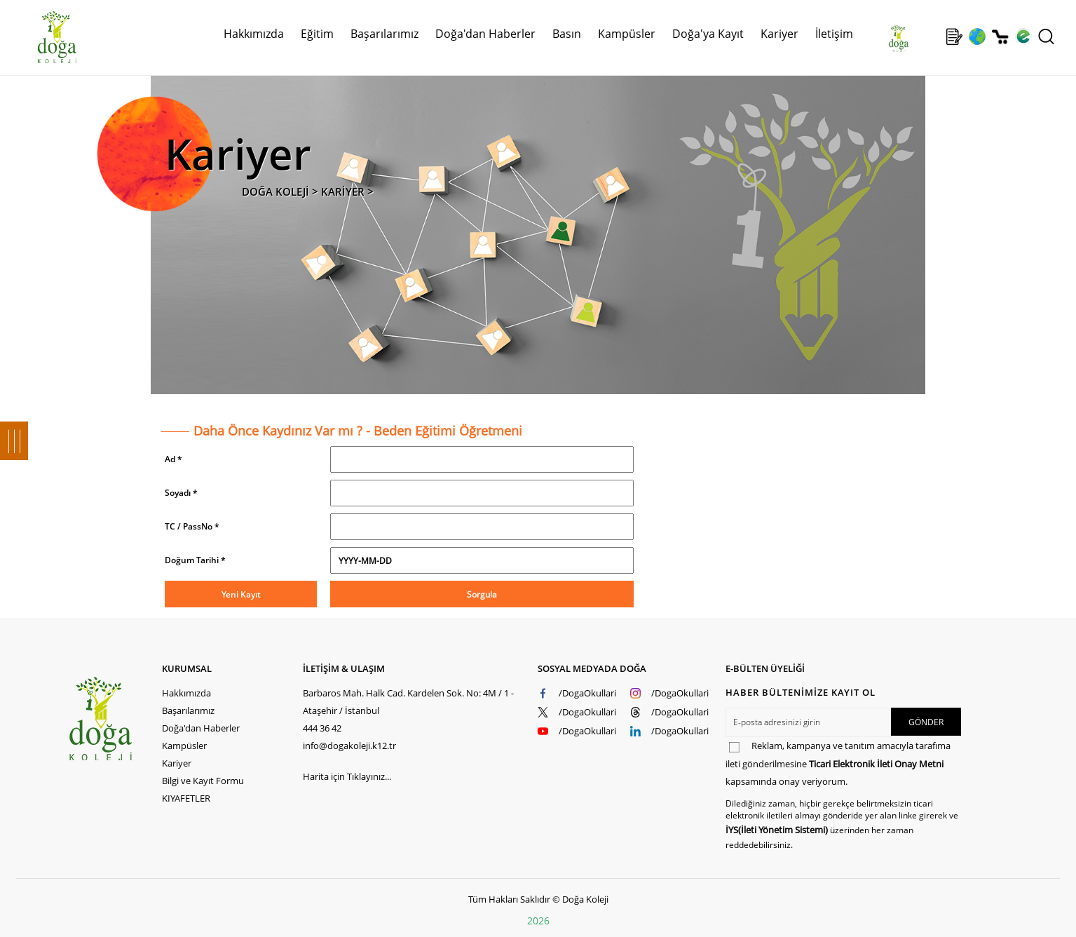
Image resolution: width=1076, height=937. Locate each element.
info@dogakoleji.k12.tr (349, 745)
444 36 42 (322, 728)
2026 (538, 920)
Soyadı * (181, 493)
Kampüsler (626, 33)
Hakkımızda (254, 33)
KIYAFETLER (186, 798)
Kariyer (779, 33)
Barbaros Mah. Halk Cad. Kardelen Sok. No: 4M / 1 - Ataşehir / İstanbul (408, 702)
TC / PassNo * (192, 526)
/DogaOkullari (587, 693)
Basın (566, 33)
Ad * (173, 459)
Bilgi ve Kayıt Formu (203, 780)
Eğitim (317, 33)
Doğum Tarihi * (195, 560)
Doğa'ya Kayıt (708, 33)
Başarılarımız (384, 33)
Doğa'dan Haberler (485, 33)
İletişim (834, 33)
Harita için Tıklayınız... (347, 776)
